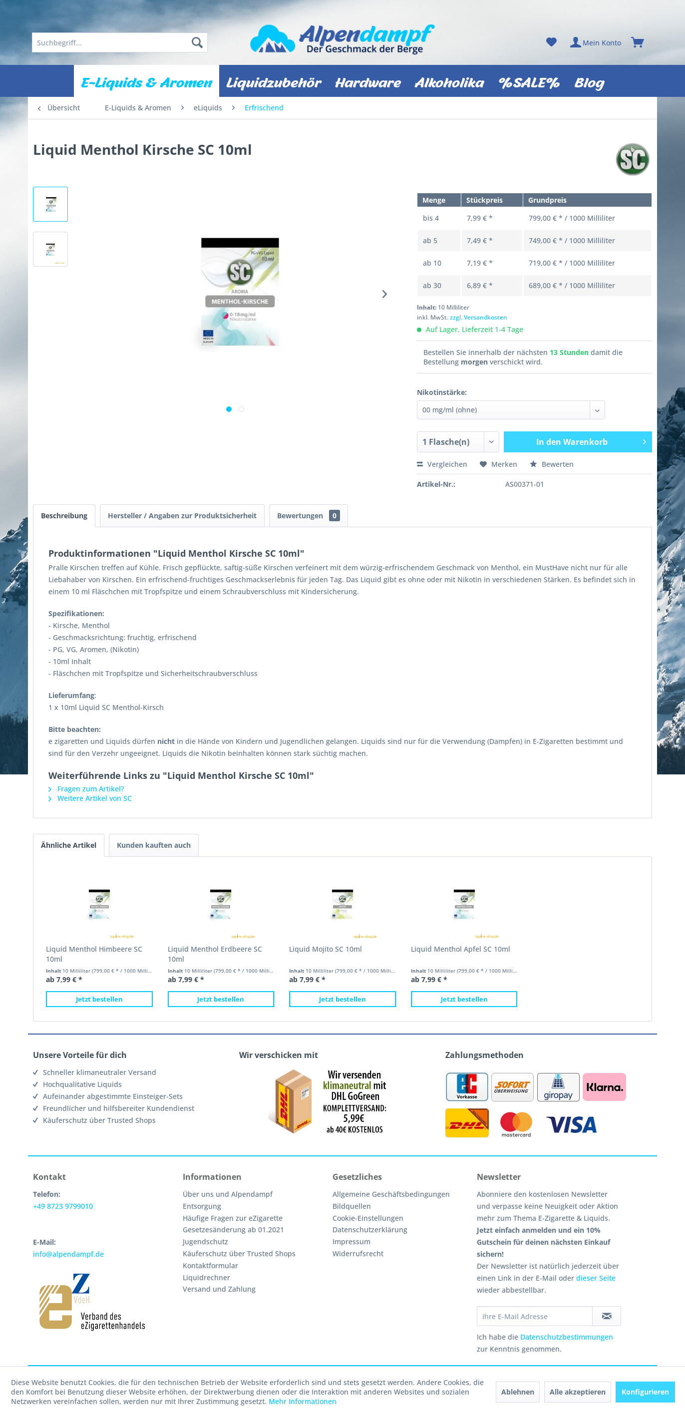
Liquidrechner (206, 1277)
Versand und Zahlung (219, 1289)
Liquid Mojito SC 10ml (325, 949)
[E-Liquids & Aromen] (146, 81)
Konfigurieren (645, 1392)
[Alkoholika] (449, 81)
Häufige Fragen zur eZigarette (233, 1218)
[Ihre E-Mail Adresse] (535, 1316)
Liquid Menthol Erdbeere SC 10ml (215, 954)
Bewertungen (308, 515)
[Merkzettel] (551, 42)
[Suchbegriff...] (120, 42)
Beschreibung (64, 515)
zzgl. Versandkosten (478, 317)
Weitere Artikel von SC (90, 798)
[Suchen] (197, 42)
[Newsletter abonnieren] (606, 1316)
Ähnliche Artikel (68, 845)
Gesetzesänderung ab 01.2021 (233, 1229)
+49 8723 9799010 (63, 1206)
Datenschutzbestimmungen (566, 1337)
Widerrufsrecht (358, 1253)
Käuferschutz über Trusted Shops (239, 1253)
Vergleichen (442, 464)
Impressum (351, 1241)
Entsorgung (202, 1206)
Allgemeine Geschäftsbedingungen (391, 1194)
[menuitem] (120, 42)
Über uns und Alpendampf (228, 1194)
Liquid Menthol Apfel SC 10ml (460, 949)
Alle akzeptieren (578, 1392)
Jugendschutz (205, 1241)
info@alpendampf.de (68, 1254)
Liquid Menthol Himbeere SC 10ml (94, 954)
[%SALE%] (529, 81)
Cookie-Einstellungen (368, 1218)
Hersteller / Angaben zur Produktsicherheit (182, 515)
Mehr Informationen (303, 1401)
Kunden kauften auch (154, 845)
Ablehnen (517, 1392)
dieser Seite (596, 1278)
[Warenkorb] (642, 42)
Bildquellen (352, 1206)
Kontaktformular (210, 1265)
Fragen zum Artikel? (86, 788)
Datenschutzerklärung (370, 1229)
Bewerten (552, 464)
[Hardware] (368, 81)
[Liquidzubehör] (273, 81)
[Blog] (589, 81)
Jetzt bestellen (99, 999)
